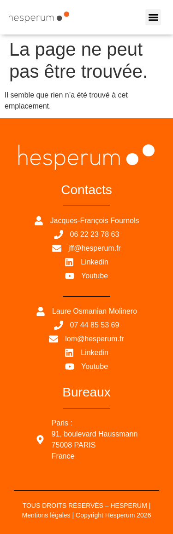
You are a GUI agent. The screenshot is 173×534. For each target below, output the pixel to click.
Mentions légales (46, 515)
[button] (153, 17)
